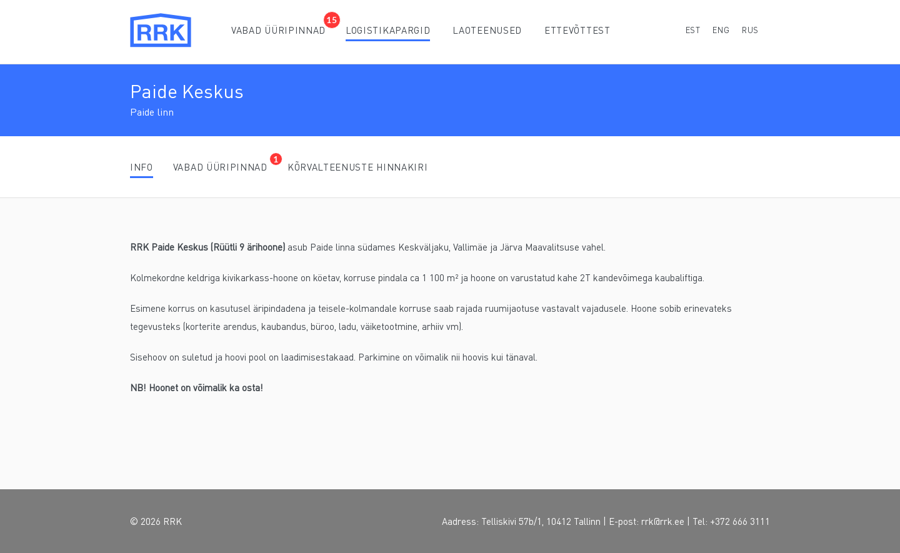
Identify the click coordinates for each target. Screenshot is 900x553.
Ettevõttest (577, 30)
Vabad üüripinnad (278, 30)
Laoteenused (487, 30)
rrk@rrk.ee (662, 521)
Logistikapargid (388, 30)
